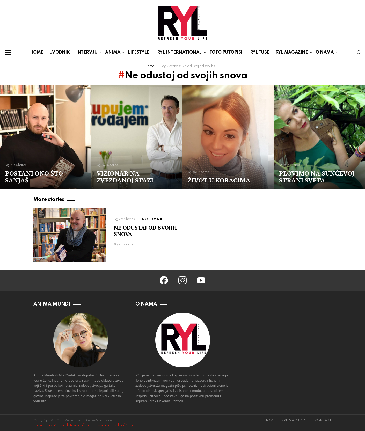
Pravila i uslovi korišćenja (114, 425)
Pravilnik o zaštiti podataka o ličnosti (62, 425)
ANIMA (112, 53)
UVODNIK (59, 52)
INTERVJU (86, 53)
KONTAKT (323, 420)
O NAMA (324, 53)
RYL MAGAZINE (291, 53)
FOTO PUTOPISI (225, 53)
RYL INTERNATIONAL (179, 53)
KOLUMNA (152, 219)
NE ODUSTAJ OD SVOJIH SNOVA (145, 231)
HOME (36, 52)
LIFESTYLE (138, 53)
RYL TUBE (259, 52)
